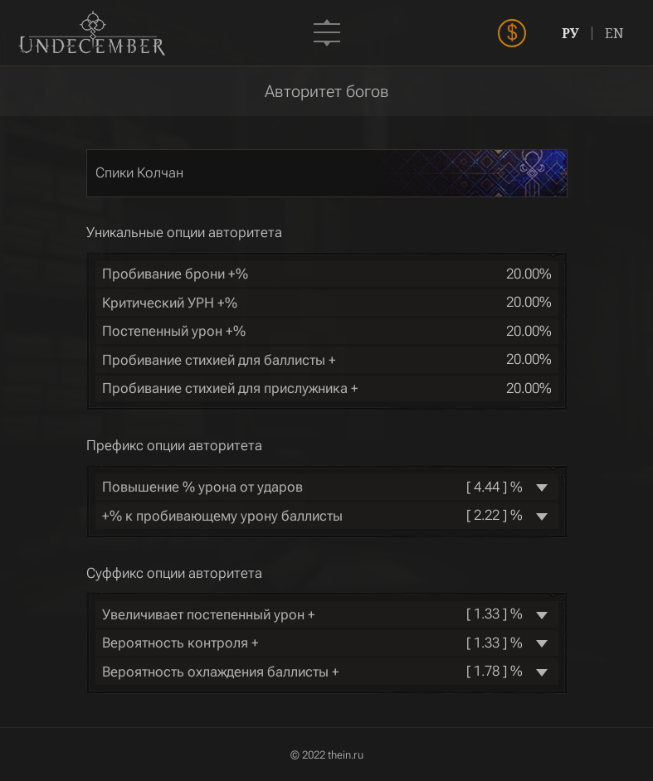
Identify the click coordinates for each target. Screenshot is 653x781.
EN (614, 33)
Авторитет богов (327, 91)
